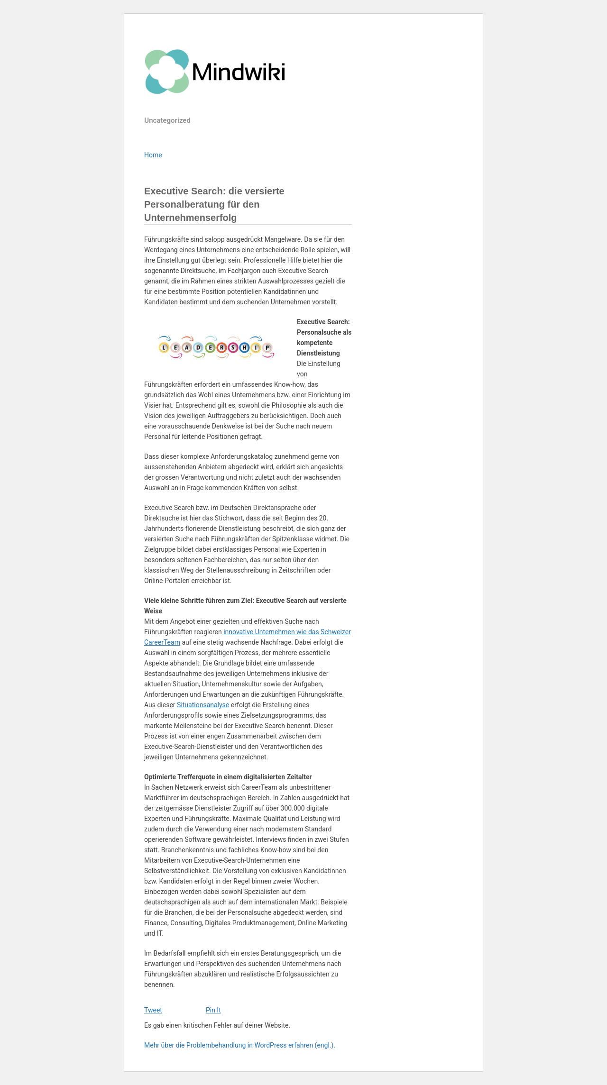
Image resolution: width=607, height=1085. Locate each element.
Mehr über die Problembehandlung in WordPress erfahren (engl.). (239, 1045)
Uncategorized (167, 120)
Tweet (153, 1010)
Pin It (213, 1010)
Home (153, 155)
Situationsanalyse (203, 705)
